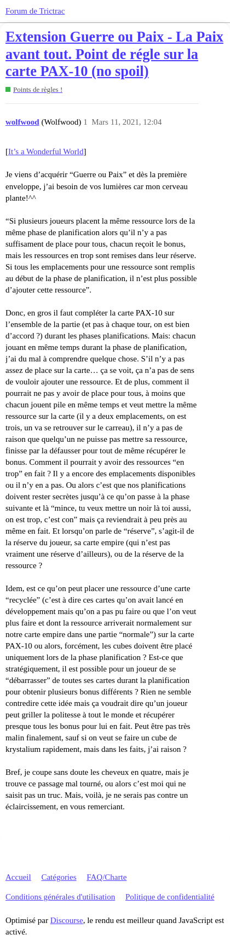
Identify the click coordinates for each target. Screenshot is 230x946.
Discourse (66, 920)
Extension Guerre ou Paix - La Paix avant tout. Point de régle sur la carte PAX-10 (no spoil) (114, 54)
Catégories (58, 877)
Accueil (18, 877)
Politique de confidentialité (169, 896)
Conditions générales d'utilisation (60, 896)
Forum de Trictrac (35, 11)
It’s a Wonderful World (45, 151)
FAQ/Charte (107, 877)
